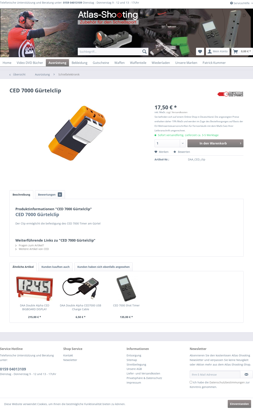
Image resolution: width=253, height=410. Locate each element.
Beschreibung (21, 194)
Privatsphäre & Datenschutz (144, 378)
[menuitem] (113, 51)
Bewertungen (50, 194)
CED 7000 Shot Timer (126, 305)
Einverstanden (239, 404)
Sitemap (132, 360)
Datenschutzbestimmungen (227, 382)
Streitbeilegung (136, 364)
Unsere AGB (134, 369)
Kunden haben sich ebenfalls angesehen (103, 267)
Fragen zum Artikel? (29, 245)
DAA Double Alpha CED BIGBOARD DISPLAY (34, 307)
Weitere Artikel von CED (32, 249)
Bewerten (181, 152)
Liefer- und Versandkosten (143, 373)
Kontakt (68, 355)
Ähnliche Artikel (23, 267)
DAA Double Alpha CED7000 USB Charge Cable (80, 307)
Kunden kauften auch (55, 267)
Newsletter (70, 360)
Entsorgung (134, 355)
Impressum (134, 382)
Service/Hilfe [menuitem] (240, 3)
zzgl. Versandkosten (176, 112)
